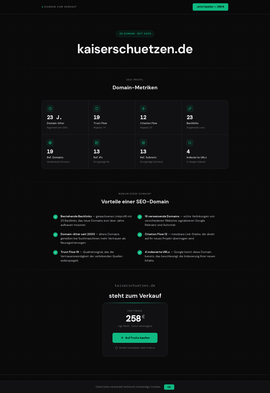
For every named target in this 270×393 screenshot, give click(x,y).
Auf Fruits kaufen (135, 338)
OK (169, 387)
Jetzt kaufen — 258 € (210, 6)
